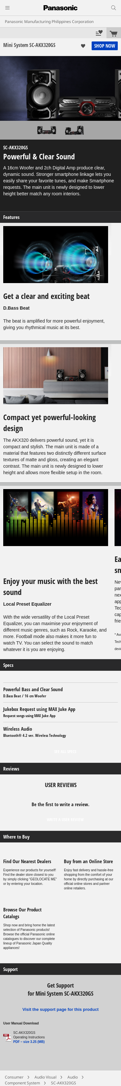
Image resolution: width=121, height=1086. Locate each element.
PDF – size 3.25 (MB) (29, 1042)
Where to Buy (16, 836)
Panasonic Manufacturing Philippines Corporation (49, 21)
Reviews (11, 768)
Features (11, 217)
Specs (8, 665)
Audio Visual (45, 1077)
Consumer (14, 1077)
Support (10, 969)
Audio (72, 1077)
